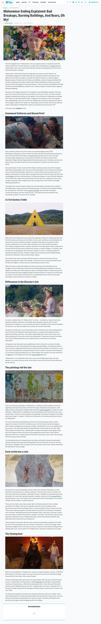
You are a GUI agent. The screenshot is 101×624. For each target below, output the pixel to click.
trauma (53, 66)
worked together (45, 410)
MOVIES (24, 2)
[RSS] (82, 2)
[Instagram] (76, 2)
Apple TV (10, 355)
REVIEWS (43, 2)
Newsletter (93, 2)
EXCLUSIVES (52, 2)
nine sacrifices (55, 496)
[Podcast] (85, 2)
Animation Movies (14, 7)
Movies (5, 7)
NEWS (18, 2)
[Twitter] (70, 2)
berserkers (39, 582)
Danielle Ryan (8, 23)
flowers (11, 176)
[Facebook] (67, 2)
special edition (36, 355)
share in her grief (33, 190)
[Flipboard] (79, 2)
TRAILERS (35, 2)
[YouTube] (73, 2)
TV (29, 2)
